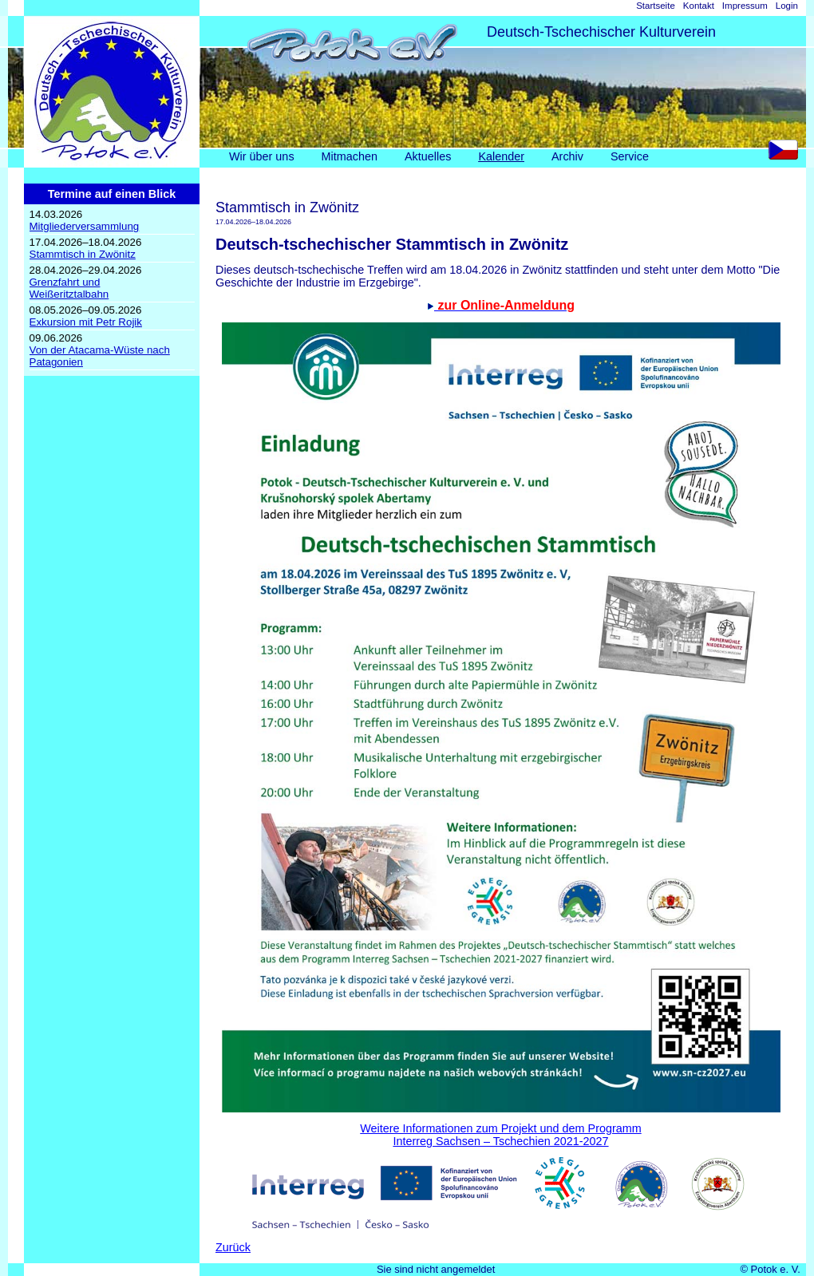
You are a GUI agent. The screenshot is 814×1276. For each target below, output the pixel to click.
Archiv (567, 156)
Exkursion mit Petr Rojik (86, 322)
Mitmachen (349, 156)
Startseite (655, 5)
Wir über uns (261, 156)
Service (629, 156)
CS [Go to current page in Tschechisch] (787, 154)
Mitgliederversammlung (85, 226)
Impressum (745, 5)
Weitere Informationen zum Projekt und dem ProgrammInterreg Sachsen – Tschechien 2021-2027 (500, 1135)
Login (787, 5)
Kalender (501, 156)
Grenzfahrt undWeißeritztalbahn (69, 288)
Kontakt (698, 5)
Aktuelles (428, 156)
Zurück (233, 1247)
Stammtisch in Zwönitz (83, 254)
